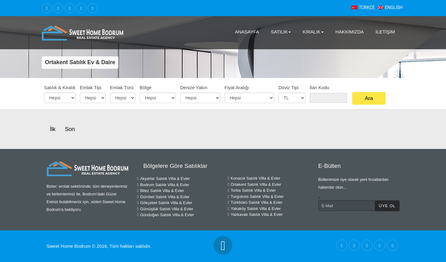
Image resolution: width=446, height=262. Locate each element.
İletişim (385, 31)
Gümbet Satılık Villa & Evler (163, 196)
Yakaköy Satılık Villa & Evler (254, 208)
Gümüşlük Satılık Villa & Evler (165, 209)
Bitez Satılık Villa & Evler (160, 190)
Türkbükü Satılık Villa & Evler (255, 202)
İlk (52, 129)
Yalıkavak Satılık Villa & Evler (255, 214)
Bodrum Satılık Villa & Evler (163, 184)
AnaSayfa (247, 31)
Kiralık (313, 31)
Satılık (281, 31)
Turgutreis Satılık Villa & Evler (256, 196)
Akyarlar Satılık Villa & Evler (163, 178)
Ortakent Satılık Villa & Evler (254, 184)
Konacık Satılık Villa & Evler (254, 178)
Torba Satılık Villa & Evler (252, 190)
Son (70, 129)
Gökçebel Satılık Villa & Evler (164, 202)
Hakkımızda (349, 31)
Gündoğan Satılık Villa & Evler (165, 214)
